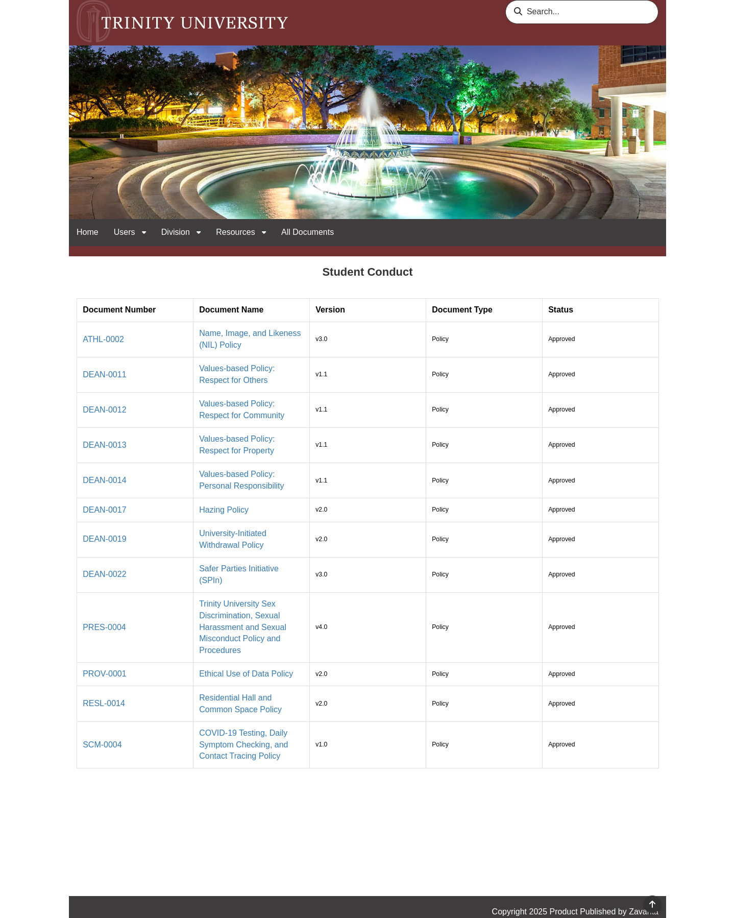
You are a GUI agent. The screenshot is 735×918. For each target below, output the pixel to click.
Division (176, 232)
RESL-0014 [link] (104, 703)
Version (330, 309)
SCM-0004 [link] (102, 744)
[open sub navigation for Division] (199, 232)
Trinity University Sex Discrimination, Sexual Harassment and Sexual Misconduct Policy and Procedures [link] (242, 627)
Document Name (231, 309)
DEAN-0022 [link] (104, 574)
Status (560, 309)
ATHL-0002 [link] (103, 339)
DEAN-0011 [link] (104, 374)
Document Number (119, 309)
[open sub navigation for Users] (144, 232)
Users (125, 232)
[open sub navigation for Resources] (264, 232)
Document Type (462, 309)
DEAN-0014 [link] (104, 480)
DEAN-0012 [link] (104, 409)
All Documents (307, 232)
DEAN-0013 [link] (104, 445)
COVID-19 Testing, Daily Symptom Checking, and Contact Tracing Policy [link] (243, 745)
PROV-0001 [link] (104, 673)
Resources (236, 232)
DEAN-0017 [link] (104, 509)
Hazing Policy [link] (224, 509)
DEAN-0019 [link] (104, 539)
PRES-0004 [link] (104, 627)
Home (88, 232)
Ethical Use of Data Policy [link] (246, 673)
